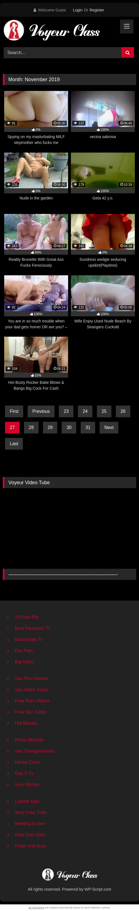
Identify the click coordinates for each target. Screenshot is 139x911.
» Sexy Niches (23, 784)
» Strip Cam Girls (26, 834)
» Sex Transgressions (30, 751)
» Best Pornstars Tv (28, 628)
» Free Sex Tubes (26, 712)
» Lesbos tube (23, 801)
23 (66, 411)
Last (14, 443)
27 (12, 427)
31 (87, 427)
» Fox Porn (20, 650)
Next (109, 427)
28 (31, 427)
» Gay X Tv (20, 773)
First (14, 411)
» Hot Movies (22, 723)
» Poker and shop (26, 845)
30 (68, 427)
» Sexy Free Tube (26, 812)
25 (104, 411)
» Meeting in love (26, 823)
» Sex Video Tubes (28, 689)
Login (77, 10)
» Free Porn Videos (28, 700)
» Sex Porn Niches (27, 678)
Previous (41, 411)
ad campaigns (36, 907)
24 (85, 411)
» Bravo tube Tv (25, 639)
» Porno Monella (25, 740)
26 (123, 411)
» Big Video (20, 661)
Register (97, 10)
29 (50, 427)
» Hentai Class (23, 762)
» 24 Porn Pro (23, 617)
